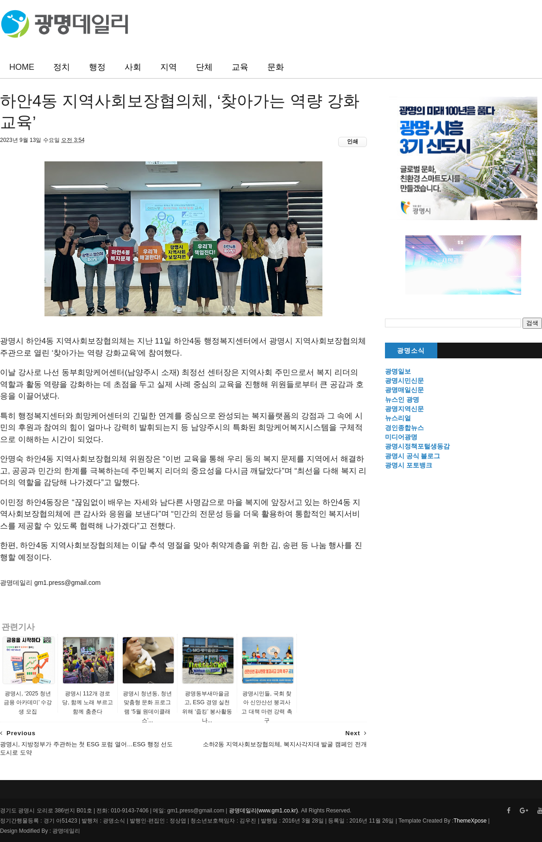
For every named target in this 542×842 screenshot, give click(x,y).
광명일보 (398, 371)
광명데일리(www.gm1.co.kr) (263, 810)
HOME (21, 67)
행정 (97, 67)
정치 (61, 67)
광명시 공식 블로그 (413, 456)
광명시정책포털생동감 (417, 446)
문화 (275, 67)
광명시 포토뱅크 (408, 465)
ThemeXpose (470, 820)
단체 (204, 67)
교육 (240, 67)
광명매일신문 (404, 389)
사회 (133, 67)
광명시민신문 (404, 380)
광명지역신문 (404, 408)
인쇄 (352, 141)
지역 (168, 67)
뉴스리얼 (398, 418)
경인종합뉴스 (404, 427)
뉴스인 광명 (402, 399)
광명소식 (411, 350)
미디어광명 (401, 437)
